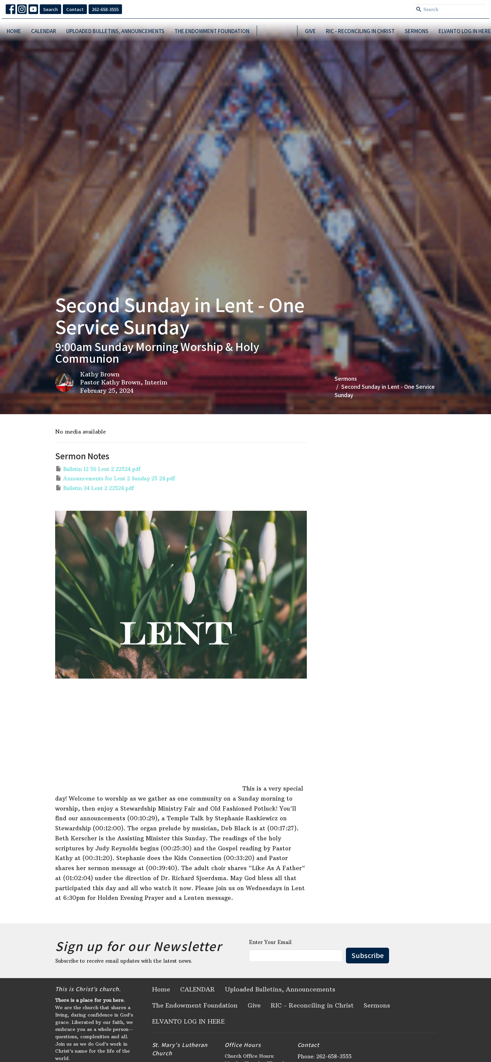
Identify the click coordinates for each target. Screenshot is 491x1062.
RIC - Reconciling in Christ (360, 30)
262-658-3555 (105, 9)
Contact (75, 9)
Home (14, 30)
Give (310, 30)
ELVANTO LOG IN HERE (465, 30)
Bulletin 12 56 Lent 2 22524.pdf (97, 468)
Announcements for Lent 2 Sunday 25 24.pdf (115, 478)
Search (50, 9)
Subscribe (367, 955)
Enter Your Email (270, 942)
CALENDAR (43, 30)
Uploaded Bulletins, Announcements (115, 30)
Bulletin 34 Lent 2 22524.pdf (94, 487)
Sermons (416, 30)
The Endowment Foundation (211, 30)
